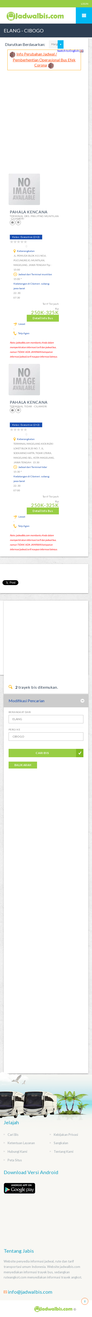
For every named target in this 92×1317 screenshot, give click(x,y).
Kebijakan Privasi (66, 1135)
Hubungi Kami (17, 1151)
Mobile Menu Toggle (84, 15)
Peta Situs (15, 1160)
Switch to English (70, 51)
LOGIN (84, 3)
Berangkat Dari (20, 712)
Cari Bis (42, 753)
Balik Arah (22, 765)
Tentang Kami (63, 1151)
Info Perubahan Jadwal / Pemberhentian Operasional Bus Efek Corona (44, 59)
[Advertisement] (46, 119)
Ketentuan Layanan (21, 1143)
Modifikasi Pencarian (26, 700)
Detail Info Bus (43, 318)
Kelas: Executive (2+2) (26, 236)
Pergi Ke (14, 729)
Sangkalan (61, 1143)
